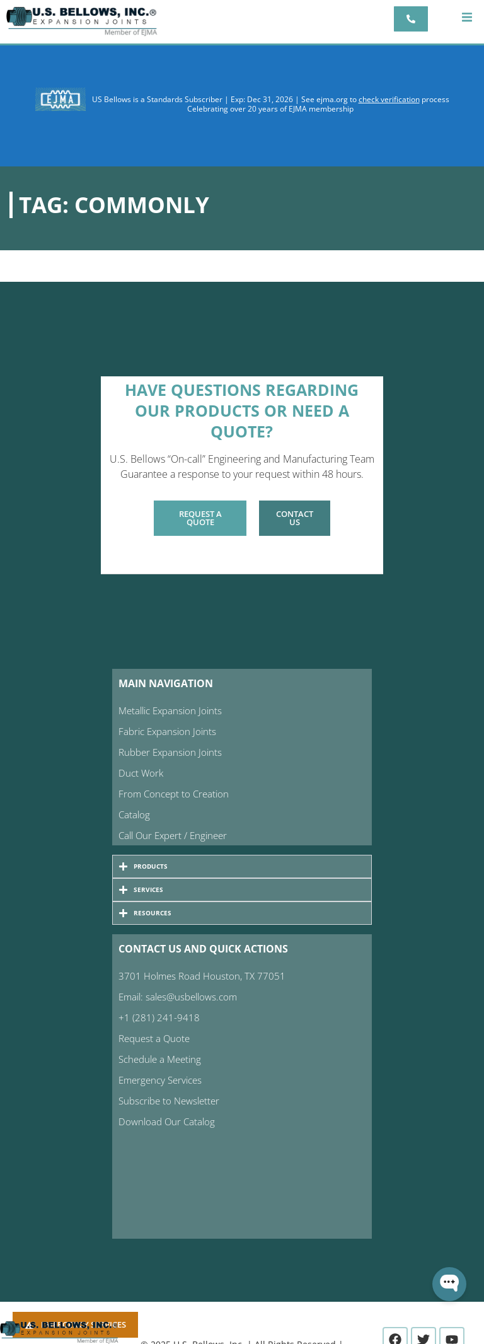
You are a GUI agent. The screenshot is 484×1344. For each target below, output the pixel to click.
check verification (389, 99)
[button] (467, 17)
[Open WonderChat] (449, 1284)
